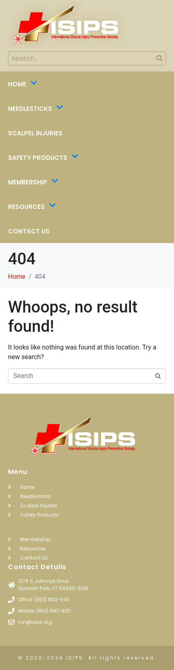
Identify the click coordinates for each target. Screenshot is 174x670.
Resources (32, 207)
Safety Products (43, 158)
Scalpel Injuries (35, 133)
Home (22, 84)
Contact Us (29, 231)
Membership (33, 182)
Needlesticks (35, 109)
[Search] (159, 58)
